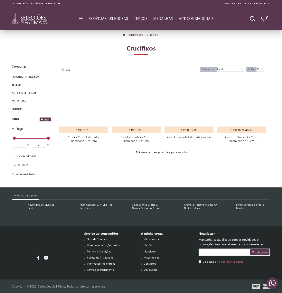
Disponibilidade (25, 156)
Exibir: (251, 69)
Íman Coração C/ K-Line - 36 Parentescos (96, 206)
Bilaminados (136, 34)
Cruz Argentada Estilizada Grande (189, 137)
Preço (19, 129)
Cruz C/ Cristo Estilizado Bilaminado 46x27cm (83, 139)
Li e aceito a (221, 262)
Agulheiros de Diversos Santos (41, 206)
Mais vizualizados (25, 195)
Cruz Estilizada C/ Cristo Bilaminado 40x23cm (136, 139)
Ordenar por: (208, 69)
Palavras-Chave (25, 174)
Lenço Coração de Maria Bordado (250, 206)
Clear (46, 119)
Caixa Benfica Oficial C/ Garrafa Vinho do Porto (145, 206)
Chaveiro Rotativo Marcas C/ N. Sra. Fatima (200, 206)
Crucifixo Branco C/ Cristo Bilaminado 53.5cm (241, 139)
